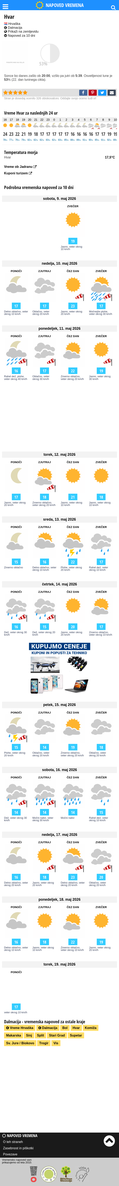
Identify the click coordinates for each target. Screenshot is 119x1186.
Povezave (10, 1154)
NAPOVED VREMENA (60, 5)
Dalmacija (13, 27)
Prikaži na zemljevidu (21, 31)
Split (40, 1035)
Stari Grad (57, 1035)
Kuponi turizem (18, 173)
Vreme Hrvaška (19, 1028)
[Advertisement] (59, 415)
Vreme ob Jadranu (20, 167)
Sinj (29, 1035)
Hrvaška (12, 23)
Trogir (43, 1043)
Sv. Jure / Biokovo (20, 1043)
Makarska (13, 1035)
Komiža (91, 1028)
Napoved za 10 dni (19, 35)
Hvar (76, 1028)
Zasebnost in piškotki (18, 1148)
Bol (65, 1028)
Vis (55, 1043)
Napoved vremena (19, 1135)
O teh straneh (13, 1142)
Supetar (76, 1035)
